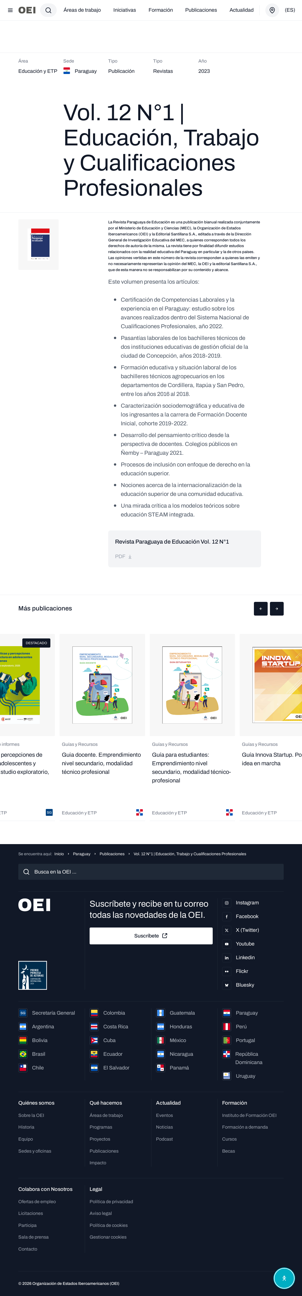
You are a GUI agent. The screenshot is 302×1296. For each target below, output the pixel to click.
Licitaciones (30, 1213)
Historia (26, 1127)
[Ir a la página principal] (26, 10)
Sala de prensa (33, 1237)
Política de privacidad (111, 1201)
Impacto (98, 1162)
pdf (123, 556)
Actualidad (242, 10)
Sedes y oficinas (34, 1151)
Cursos (229, 1139)
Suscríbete (151, 935)
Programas (101, 1127)
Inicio (59, 854)
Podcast (164, 1139)
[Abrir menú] (10, 10)
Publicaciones (201, 10)
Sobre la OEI (31, 1115)
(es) (290, 10)
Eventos (164, 1115)
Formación (161, 10)
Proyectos (100, 1139)
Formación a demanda (245, 1127)
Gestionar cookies (108, 1237)
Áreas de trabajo (82, 10)
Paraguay (81, 854)
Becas (228, 1151)
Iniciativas (124, 10)
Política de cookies (109, 1225)
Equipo (25, 1139)
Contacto (27, 1249)
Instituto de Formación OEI (249, 1115)
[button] (261, 609)
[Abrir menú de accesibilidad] (284, 1278)
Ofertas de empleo (37, 1201)
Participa (27, 1225)
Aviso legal (101, 1213)
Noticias (164, 1127)
